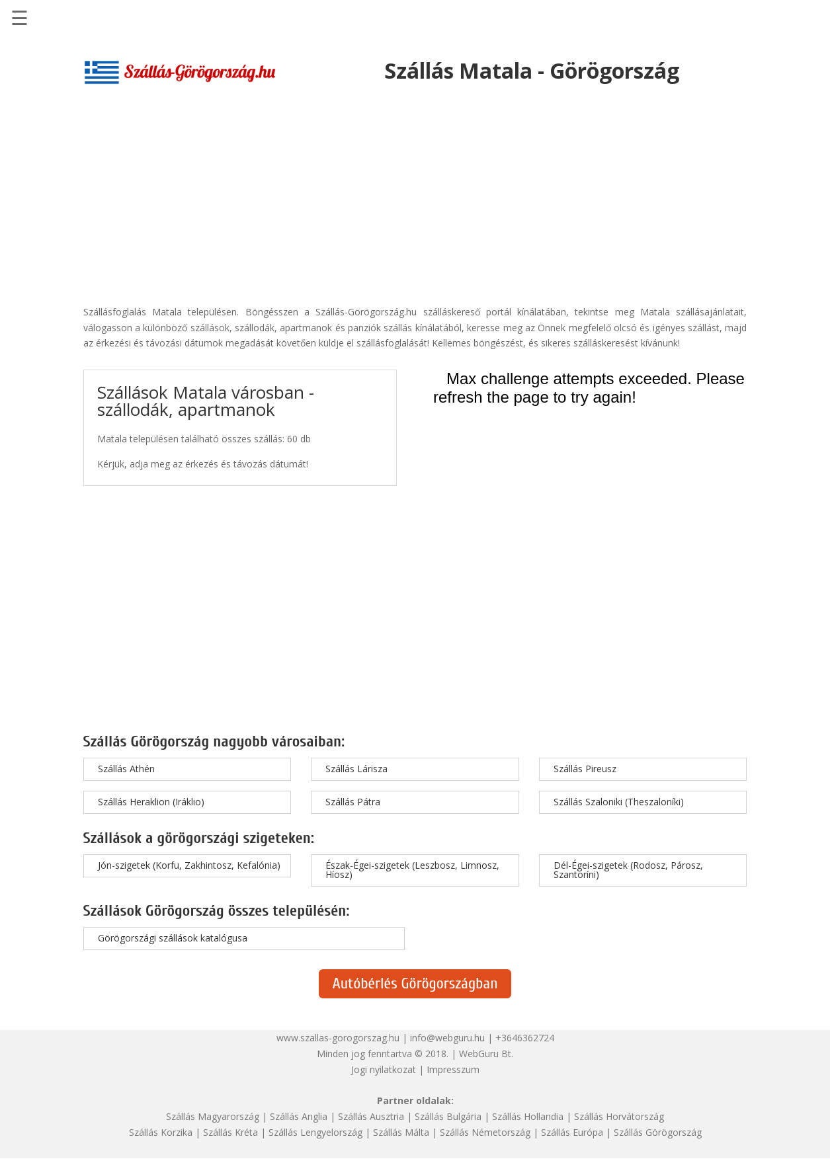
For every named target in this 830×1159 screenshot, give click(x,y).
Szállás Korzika (160, 1132)
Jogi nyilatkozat (383, 1069)
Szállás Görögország (658, 1132)
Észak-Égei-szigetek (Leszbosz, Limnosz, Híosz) (412, 870)
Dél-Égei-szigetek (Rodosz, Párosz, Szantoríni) (628, 870)
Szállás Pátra (352, 801)
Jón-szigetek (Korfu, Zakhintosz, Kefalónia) (189, 865)
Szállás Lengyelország (315, 1132)
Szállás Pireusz (585, 768)
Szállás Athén (126, 768)
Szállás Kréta (230, 1132)
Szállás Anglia (298, 1116)
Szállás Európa (572, 1132)
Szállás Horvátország (619, 1116)
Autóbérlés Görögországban (414, 983)
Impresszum (453, 1069)
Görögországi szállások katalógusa (172, 938)
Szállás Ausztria (371, 1116)
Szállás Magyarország (212, 1116)
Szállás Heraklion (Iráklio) (151, 801)
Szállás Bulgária (448, 1116)
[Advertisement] (415, 188)
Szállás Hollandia (527, 1116)
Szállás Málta (401, 1132)
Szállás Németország (485, 1132)
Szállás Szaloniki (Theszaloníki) (619, 801)
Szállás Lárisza (356, 768)
